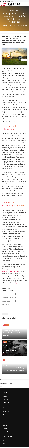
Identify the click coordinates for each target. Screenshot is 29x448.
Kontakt (5, 430)
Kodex (4, 444)
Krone (6, 283)
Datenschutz (6, 418)
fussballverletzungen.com (10, 271)
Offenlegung (6, 412)
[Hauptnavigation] (26, 4)
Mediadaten (6, 403)
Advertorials (6, 401)
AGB (4, 415)
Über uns (5, 427)
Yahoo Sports (15, 283)
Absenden (4, 315)
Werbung (5, 398)
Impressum (5, 433)
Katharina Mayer (6, 25)
